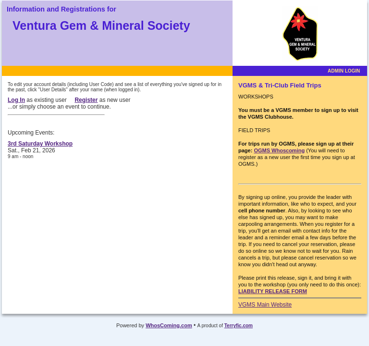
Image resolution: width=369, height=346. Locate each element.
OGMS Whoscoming (279, 150)
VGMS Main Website (265, 304)
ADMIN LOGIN (344, 71)
